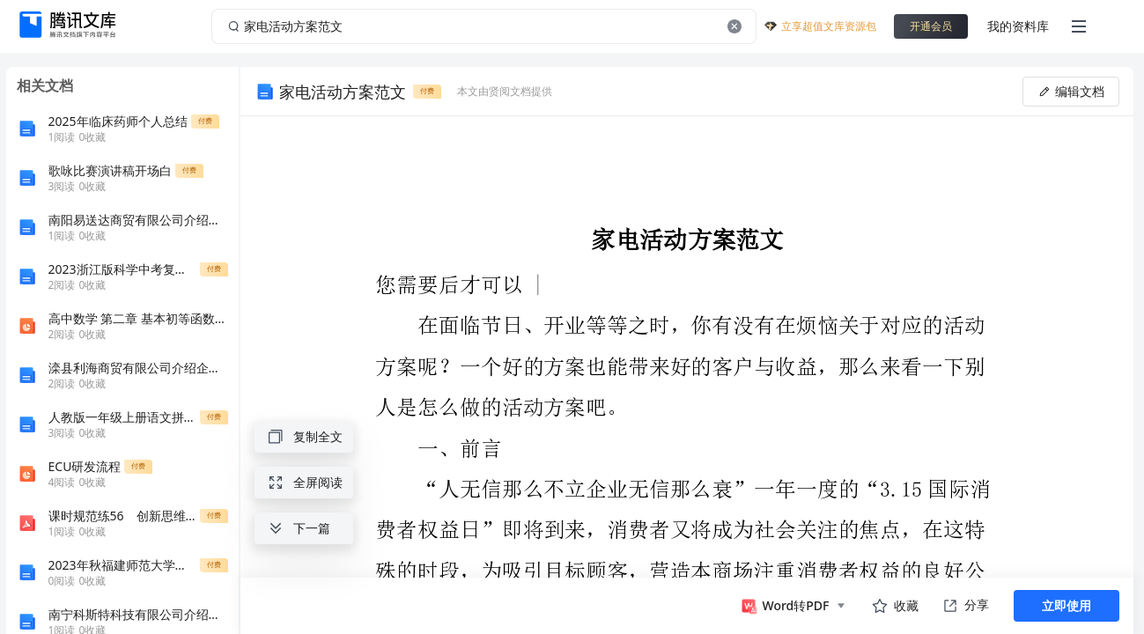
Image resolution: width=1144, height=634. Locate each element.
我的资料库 (1018, 26)
